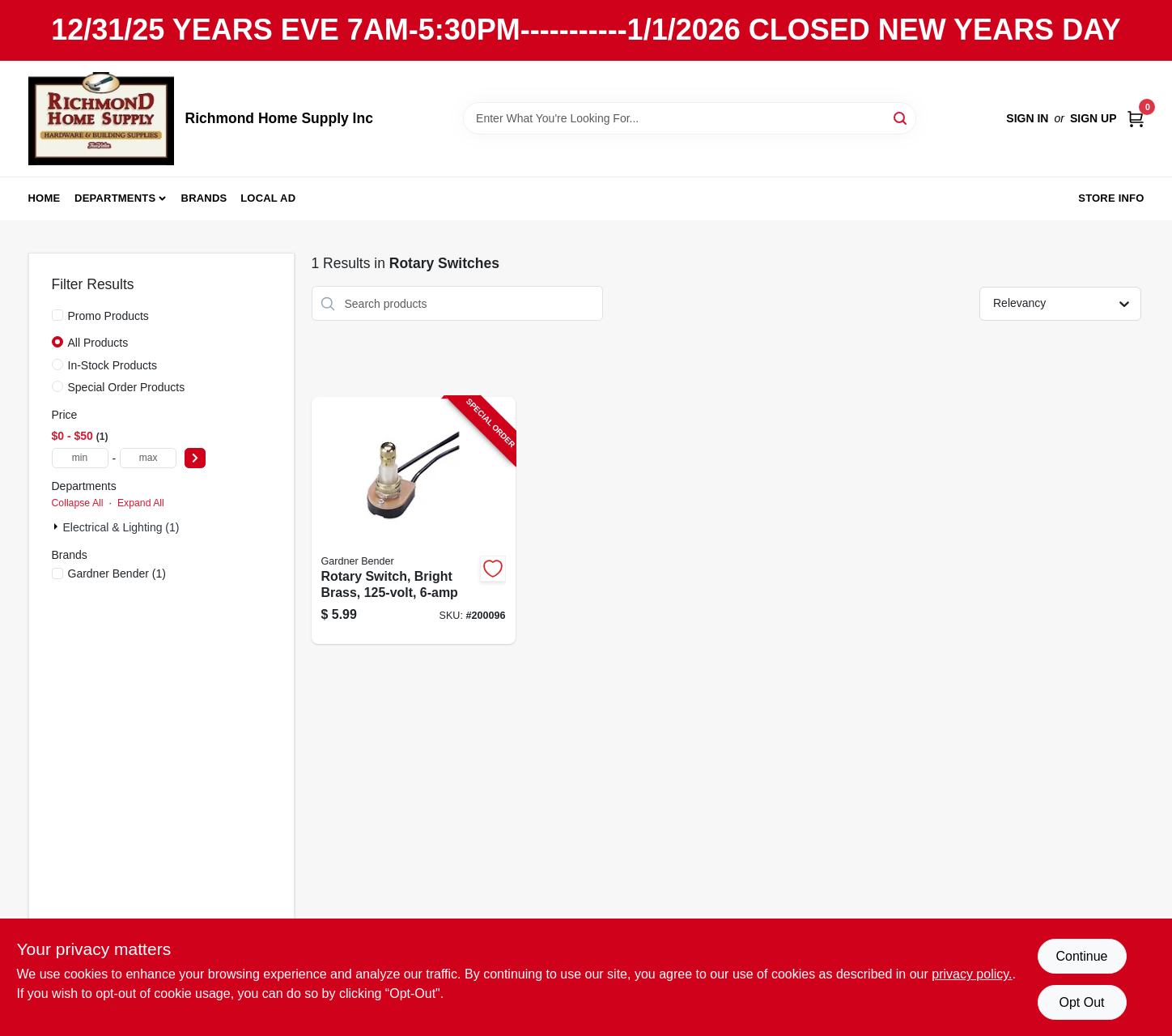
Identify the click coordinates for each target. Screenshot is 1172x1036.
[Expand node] (57, 526)
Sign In (1027, 118)
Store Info (1111, 198)
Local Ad (267, 198)
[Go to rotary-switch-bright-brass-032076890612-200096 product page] (414, 520)
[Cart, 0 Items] (1135, 118)
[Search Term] (689, 118)
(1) (117, 573)
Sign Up (1093, 118)
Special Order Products (126, 387)
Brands (204, 198)
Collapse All (78, 503)
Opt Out (1081, 1002)
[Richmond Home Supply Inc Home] (101, 118)
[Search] (901, 117)
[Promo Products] (57, 315)
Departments (114, 198)
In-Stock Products (113, 365)
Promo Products (108, 316)
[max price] (148, 458)
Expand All (140, 503)
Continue (1081, 956)
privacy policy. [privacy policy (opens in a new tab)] (972, 974)
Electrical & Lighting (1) (121, 527)
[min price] (80, 458)
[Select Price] (195, 458)
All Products (98, 343)
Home (44, 198)
